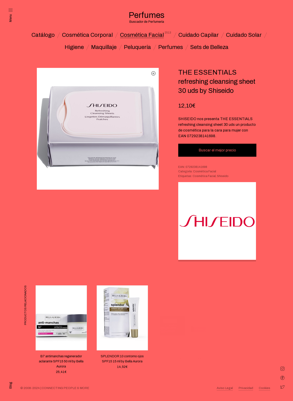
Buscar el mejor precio (217, 150)
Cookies (264, 388)
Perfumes (170, 47)
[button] (153, 73)
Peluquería (137, 47)
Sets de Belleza (209, 47)
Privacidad (245, 388)
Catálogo (43, 35)
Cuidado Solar (244, 35)
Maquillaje (104, 47)
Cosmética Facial (142, 35)
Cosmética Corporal (87, 35)
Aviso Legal (225, 388)
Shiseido (222, 176)
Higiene (74, 47)
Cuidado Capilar (198, 35)
